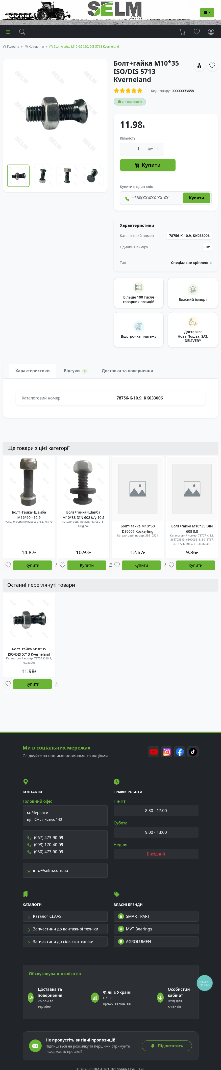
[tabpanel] (110, 398)
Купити (148, 165)
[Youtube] (153, 751)
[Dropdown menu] (207, 12)
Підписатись (167, 1046)
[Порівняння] (57, 565)
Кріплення (36, 46)
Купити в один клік (136, 186)
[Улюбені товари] (8, 565)
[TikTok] (193, 751)
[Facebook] (179, 751)
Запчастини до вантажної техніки (63, 929)
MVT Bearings (135, 929)
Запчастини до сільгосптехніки (60, 941)
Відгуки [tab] (76, 371)
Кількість (128, 138)
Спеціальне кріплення (191, 262)
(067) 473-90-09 (45, 837)
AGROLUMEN (134, 942)
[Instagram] (166, 751)
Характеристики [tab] (32, 370)
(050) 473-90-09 (45, 851)
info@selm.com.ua (47, 870)
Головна (13, 46)
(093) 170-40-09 (45, 844)
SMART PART (134, 916)
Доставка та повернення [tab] (127, 370)
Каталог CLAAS (44, 916)
